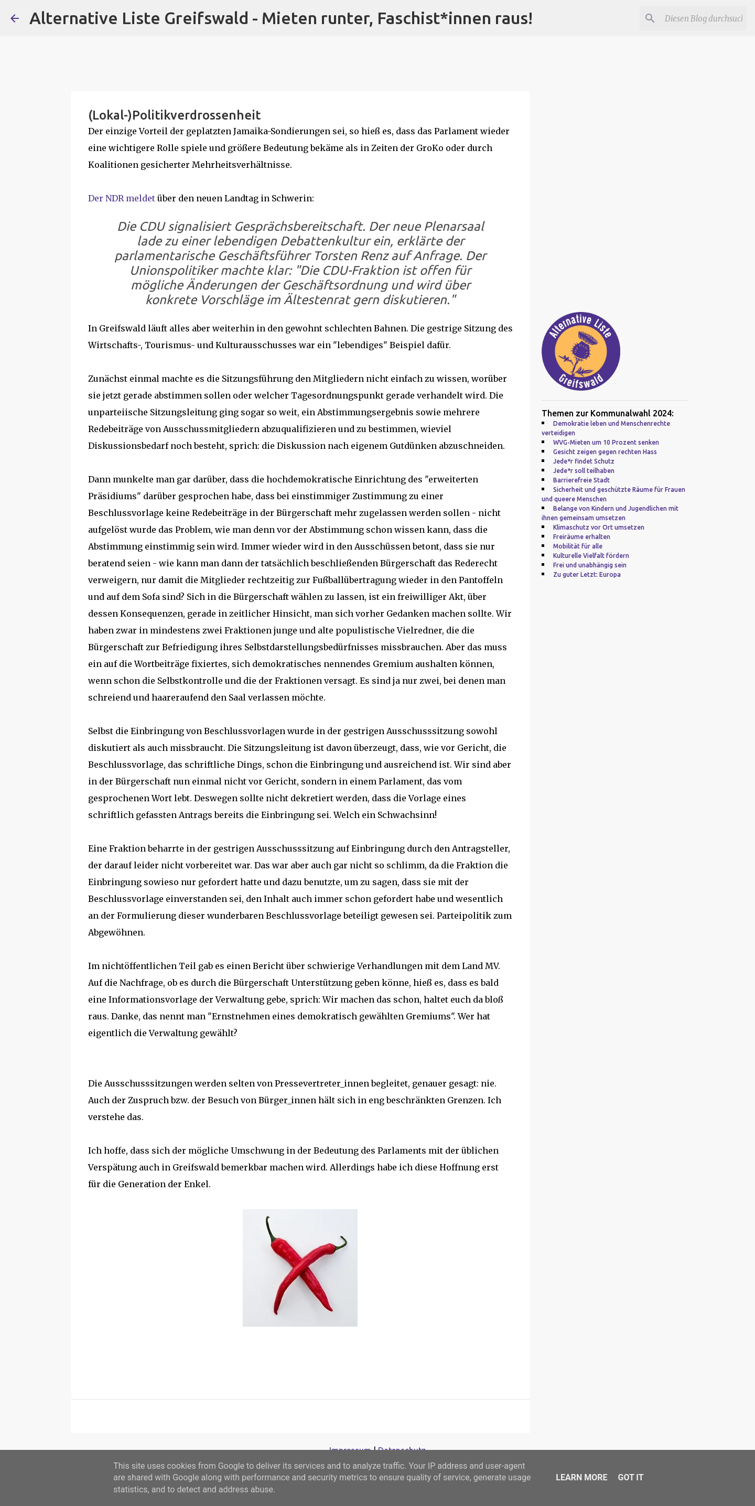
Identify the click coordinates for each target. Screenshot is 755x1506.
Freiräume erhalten (581, 536)
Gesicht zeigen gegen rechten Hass (605, 451)
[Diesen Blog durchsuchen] (692, 18)
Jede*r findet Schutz (583, 461)
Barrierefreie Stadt (581, 480)
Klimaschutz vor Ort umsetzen (598, 527)
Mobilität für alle (577, 546)
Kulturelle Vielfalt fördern (591, 555)
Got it (630, 1477)
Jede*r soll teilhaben (583, 470)
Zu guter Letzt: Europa (587, 574)
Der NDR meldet (121, 198)
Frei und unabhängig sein (590, 565)
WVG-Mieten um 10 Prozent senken (606, 442)
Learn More (581, 1477)
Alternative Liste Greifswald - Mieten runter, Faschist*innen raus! (281, 17)
